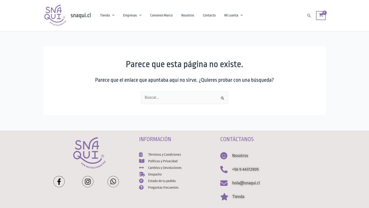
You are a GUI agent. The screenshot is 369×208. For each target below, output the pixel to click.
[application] (111, 15)
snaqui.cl (81, 15)
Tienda (107, 15)
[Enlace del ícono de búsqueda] (309, 16)
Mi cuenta (227, 15)
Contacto (204, 15)
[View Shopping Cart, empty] (321, 15)
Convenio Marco (158, 15)
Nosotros (183, 15)
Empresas (130, 15)
